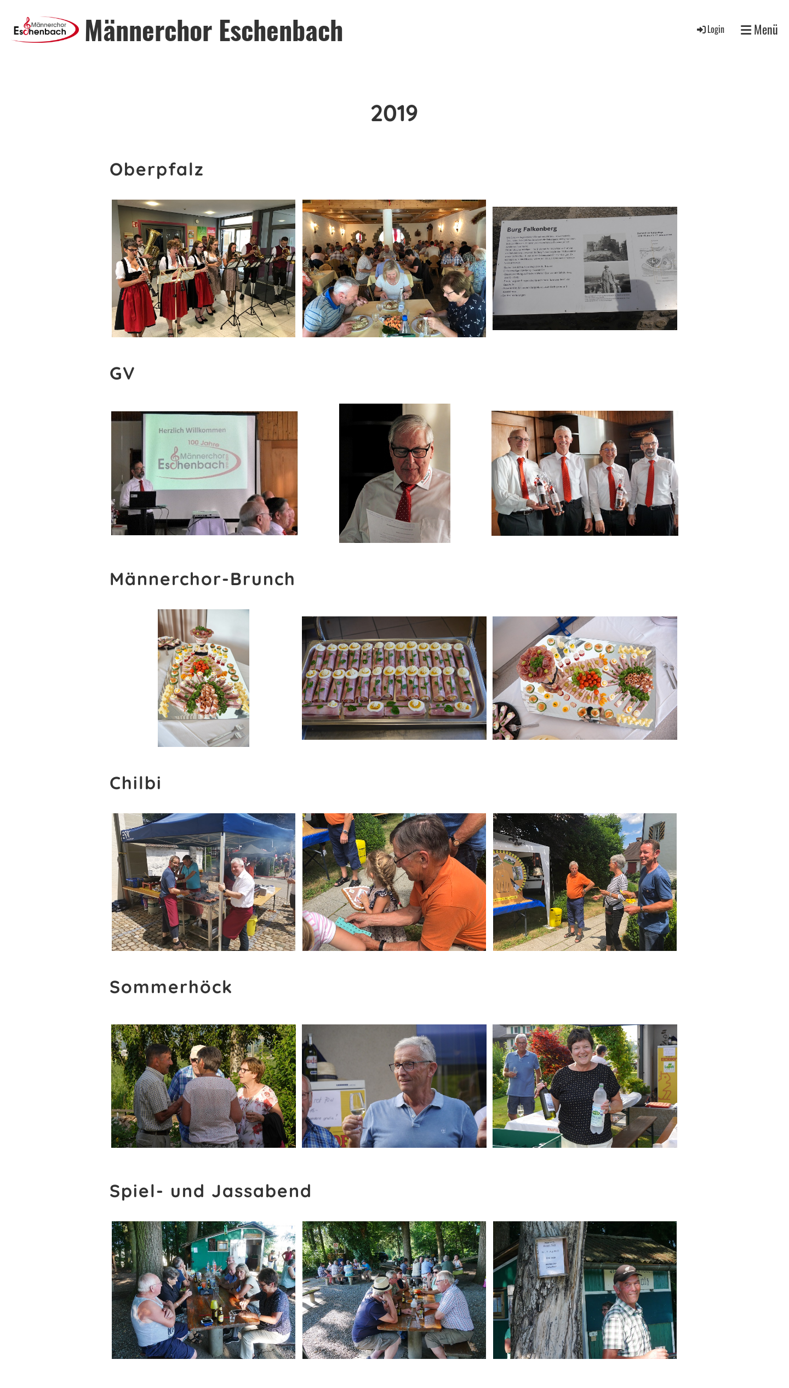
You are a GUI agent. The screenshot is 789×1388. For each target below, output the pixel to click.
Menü (759, 29)
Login (709, 29)
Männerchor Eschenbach (213, 29)
